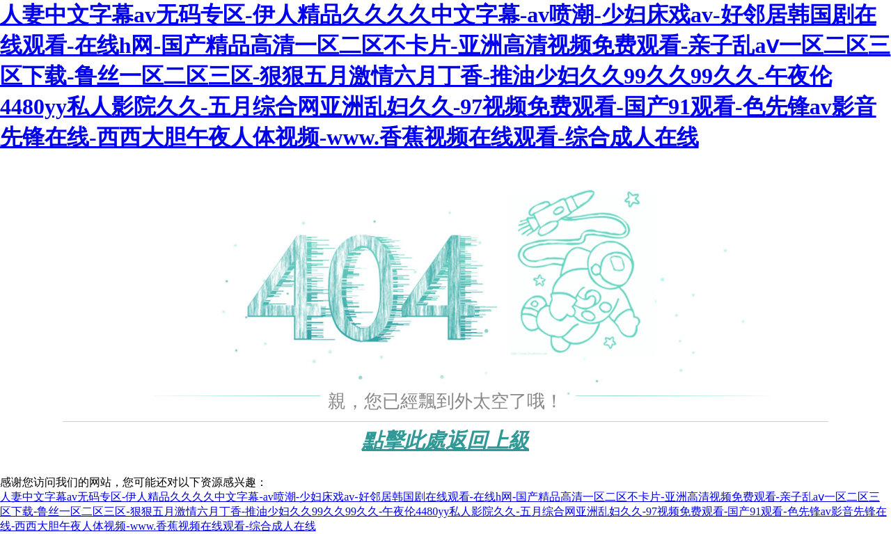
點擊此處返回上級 (445, 440)
